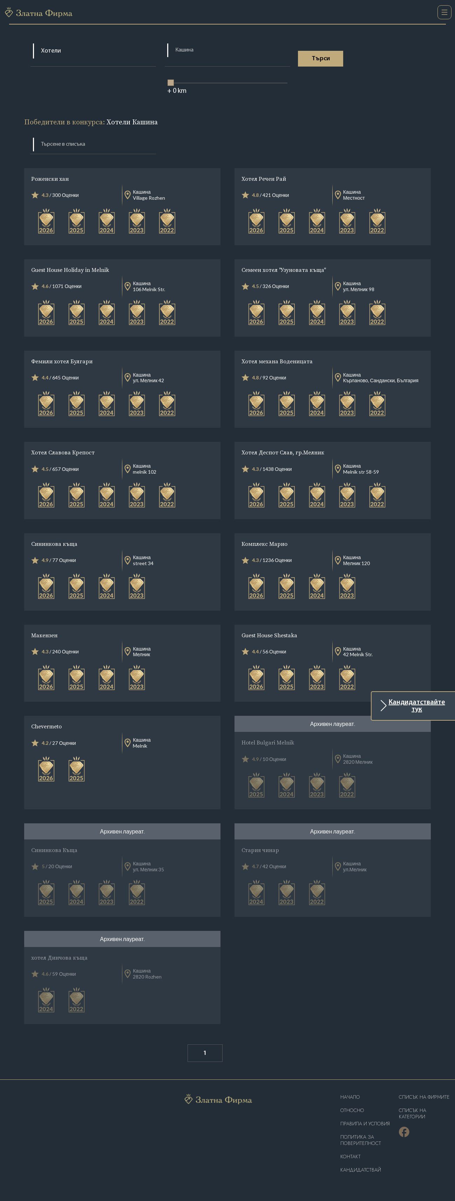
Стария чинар (260, 850)
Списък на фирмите (424, 1097)
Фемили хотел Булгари (62, 361)
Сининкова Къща (54, 850)
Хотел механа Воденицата (277, 361)
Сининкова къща (54, 544)
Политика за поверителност (360, 1140)
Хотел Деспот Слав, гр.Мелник (283, 452)
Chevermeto (46, 726)
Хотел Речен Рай (264, 179)
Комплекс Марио (264, 544)
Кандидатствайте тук (417, 706)
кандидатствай (360, 1170)
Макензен (44, 635)
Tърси (321, 58)
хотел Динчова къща (59, 957)
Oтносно (352, 1110)
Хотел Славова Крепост (63, 452)
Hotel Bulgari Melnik (268, 742)
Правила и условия (365, 1123)
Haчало (350, 1097)
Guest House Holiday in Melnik (70, 270)
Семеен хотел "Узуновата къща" (283, 270)
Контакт (350, 1156)
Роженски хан (50, 179)
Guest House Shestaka (269, 635)
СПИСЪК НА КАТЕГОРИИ (412, 1113)
